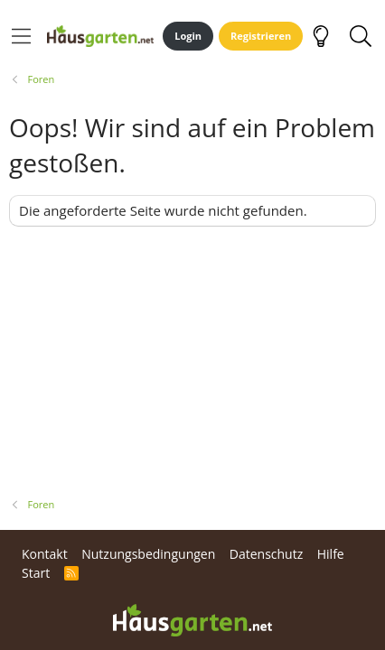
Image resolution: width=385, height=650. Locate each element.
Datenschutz (266, 553)
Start (36, 572)
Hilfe (330, 553)
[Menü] (21, 36)
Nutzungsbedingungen (148, 553)
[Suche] (360, 36)
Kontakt (45, 553)
